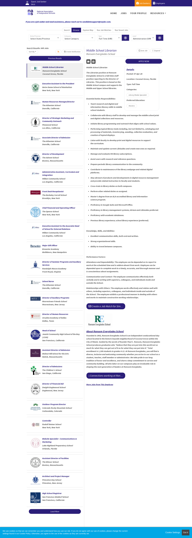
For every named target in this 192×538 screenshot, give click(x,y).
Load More (54, 511)
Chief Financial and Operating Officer (58, 207)
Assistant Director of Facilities (55, 458)
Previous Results (55, 58)
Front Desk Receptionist (53, 191)
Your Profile (138, 13)
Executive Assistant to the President (58, 83)
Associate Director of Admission (56, 137)
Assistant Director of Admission (56, 350)
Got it (185, 532)
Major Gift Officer (49, 245)
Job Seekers (143, 3)
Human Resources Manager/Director (58, 101)
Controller (46, 420)
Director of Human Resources (55, 314)
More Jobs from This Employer (99, 384)
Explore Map (88, 30)
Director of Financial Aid (53, 383)
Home (113, 13)
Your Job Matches (104, 30)
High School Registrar (52, 493)
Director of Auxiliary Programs (55, 297)
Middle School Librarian (53, 67)
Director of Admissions (52, 366)
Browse (76, 30)
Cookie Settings (172, 532)
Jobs (124, 13)
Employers (159, 3)
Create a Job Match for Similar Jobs (107, 306)
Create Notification (72, 51)
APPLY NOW (144, 61)
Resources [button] (157, 13)
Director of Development (53, 154)
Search (67, 30)
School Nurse (48, 281)
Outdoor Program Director (54, 404)
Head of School (49, 330)
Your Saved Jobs (121, 30)
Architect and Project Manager (55, 476)
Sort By (32, 51)
